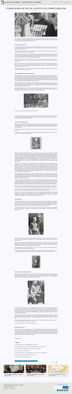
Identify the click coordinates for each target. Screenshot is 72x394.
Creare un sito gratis (12, 388)
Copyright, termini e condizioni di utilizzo (9, 387)
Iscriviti (65, 387)
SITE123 (8, 388)
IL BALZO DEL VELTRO (12, 5)
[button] (64, 2)
